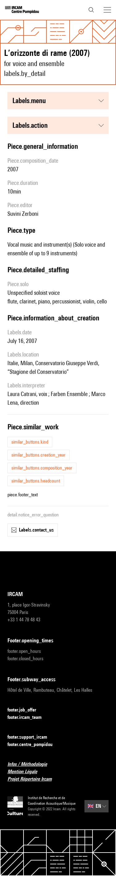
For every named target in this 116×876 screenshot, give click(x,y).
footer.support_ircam (30, 737)
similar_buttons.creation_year (38, 455)
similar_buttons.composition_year (41, 468)
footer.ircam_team (28, 717)
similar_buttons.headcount (35, 481)
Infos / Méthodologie (30, 764)
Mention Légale (26, 772)
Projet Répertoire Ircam (33, 779)
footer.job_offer (25, 710)
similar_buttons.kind (29, 442)
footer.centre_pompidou (33, 744)
